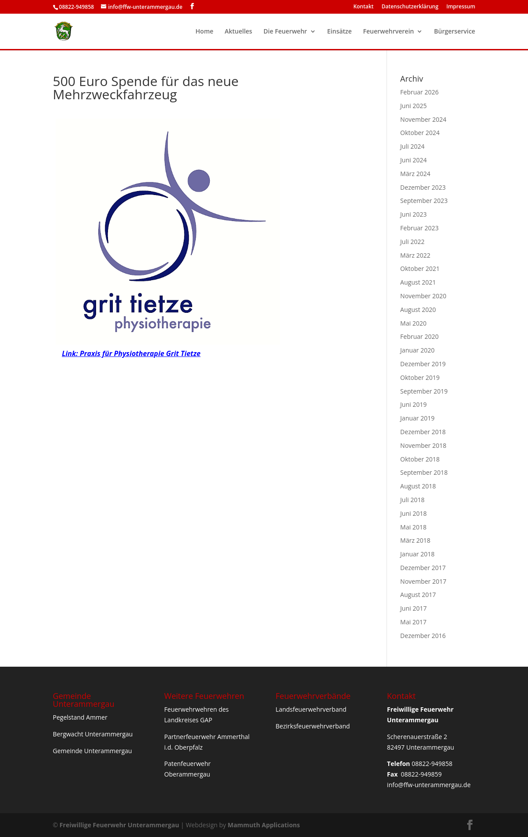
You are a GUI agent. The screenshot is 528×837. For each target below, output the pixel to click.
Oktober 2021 (419, 268)
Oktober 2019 (419, 377)
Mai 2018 (413, 527)
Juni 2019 (413, 404)
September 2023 (424, 200)
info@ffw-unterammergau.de (429, 785)
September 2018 (424, 472)
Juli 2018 (412, 499)
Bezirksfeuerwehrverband (312, 726)
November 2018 (423, 445)
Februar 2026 (419, 92)
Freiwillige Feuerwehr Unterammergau (119, 825)
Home (205, 31)
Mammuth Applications (263, 825)
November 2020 (423, 296)
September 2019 (424, 391)
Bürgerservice (454, 31)
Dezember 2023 (423, 187)
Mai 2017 (413, 622)
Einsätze (339, 31)
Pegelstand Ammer (80, 717)
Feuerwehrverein (388, 31)
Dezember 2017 (423, 567)
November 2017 (423, 581)
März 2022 (415, 255)
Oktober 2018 (419, 459)
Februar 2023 (419, 228)
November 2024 (423, 119)
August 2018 (418, 486)
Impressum (460, 7)
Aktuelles (238, 31)
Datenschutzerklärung (410, 7)
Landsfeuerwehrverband (310, 709)
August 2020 (418, 309)
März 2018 (415, 540)
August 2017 (418, 594)
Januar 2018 (417, 554)
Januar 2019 (417, 418)
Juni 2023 (413, 214)
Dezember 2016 (423, 635)
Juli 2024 (412, 146)
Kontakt (363, 7)
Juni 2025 (413, 105)
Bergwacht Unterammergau (93, 734)
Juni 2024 (413, 160)
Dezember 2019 (423, 364)
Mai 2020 (413, 323)
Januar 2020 (417, 350)
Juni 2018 (413, 513)
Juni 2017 (413, 608)
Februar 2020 (419, 336)
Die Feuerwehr (285, 31)
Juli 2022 (412, 241)
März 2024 (415, 173)
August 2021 (418, 282)
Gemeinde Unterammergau (92, 751)
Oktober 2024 (419, 132)
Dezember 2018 (423, 432)
